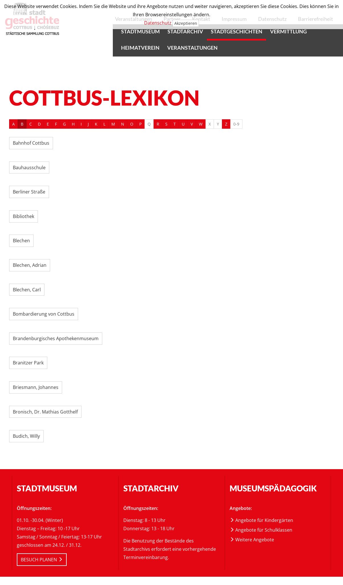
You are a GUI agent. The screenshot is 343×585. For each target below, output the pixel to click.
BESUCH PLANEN (42, 559)
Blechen (21, 240)
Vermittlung (288, 31)
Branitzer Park (28, 363)
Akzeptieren (185, 23)
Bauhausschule (29, 167)
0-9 (236, 124)
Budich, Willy (26, 436)
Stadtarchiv (185, 31)
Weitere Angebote (252, 539)
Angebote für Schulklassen (261, 530)
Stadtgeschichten (236, 31)
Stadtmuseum (140, 31)
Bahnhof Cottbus (31, 143)
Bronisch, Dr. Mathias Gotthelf (45, 412)
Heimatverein (140, 48)
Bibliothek (23, 216)
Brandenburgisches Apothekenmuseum (56, 338)
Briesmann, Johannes (35, 387)
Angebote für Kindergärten (261, 520)
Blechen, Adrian (29, 265)
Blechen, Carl (27, 290)
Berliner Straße (29, 192)
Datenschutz (158, 23)
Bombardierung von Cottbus (43, 314)
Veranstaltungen (192, 48)
